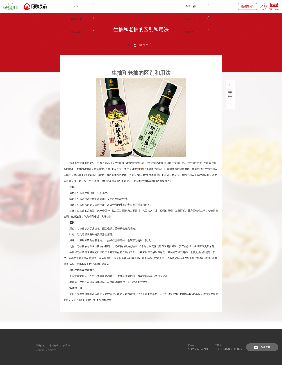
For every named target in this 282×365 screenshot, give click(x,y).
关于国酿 (97, 6)
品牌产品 (133, 6)
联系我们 (187, 6)
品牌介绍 (40, 345)
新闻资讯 (115, 6)
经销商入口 (247, 6)
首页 (78, 6)
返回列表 (231, 93)
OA (263, 6)
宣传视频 (151, 6)
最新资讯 (53, 345)
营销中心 (169, 6)
